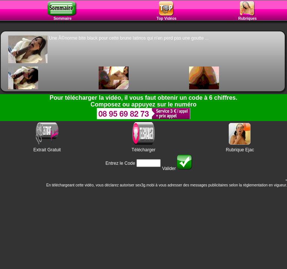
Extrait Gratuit (47, 149)
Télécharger (143, 149)
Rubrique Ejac (240, 149)
